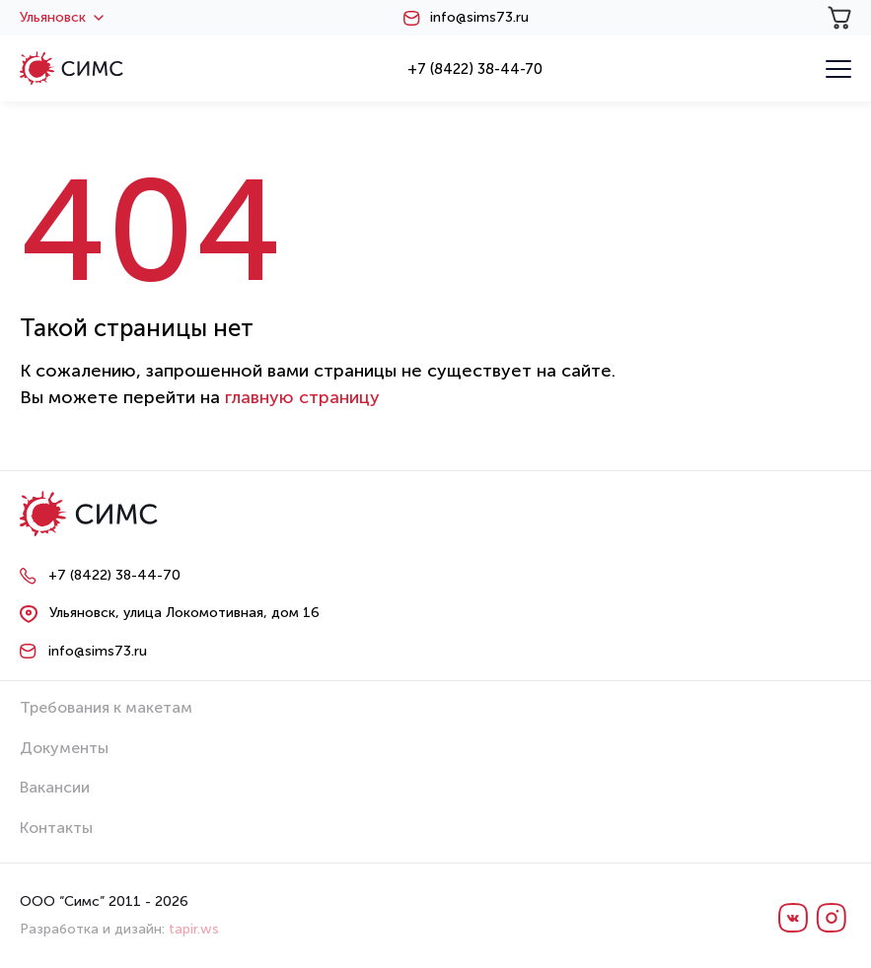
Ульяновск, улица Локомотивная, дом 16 (184, 612)
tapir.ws (194, 929)
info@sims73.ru (479, 18)
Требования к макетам (106, 707)
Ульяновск (62, 18)
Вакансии (55, 787)
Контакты (56, 827)
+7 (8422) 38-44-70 (475, 69)
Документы (64, 747)
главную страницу (302, 397)
